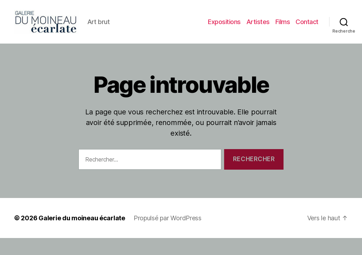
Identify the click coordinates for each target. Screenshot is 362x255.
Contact (307, 23)
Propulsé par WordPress (168, 220)
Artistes (258, 23)
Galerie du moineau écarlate (82, 220)
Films (282, 23)
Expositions (224, 23)
